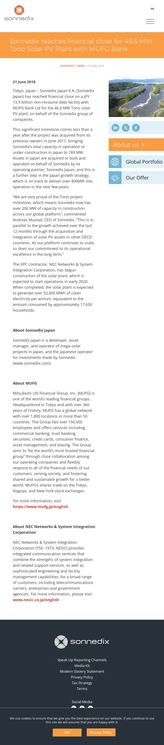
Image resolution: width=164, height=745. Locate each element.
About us (126, 144)
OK (67, 733)
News (81, 66)
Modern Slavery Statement (82, 671)
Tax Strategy (82, 683)
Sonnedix (67, 66)
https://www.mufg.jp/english (40, 506)
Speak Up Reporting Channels (82, 660)
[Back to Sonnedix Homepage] (19, 12)
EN (152, 8)
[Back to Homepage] (82, 642)
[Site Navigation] (150, 22)
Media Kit (82, 665)
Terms (82, 688)
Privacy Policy (82, 677)
